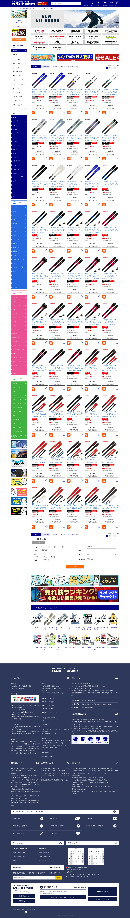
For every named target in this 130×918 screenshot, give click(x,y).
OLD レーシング (17, 63)
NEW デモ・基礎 (17, 71)
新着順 (55, 66)
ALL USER (45, 547)
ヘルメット (16, 137)
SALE (57, 557)
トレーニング (16, 185)
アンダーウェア (17, 165)
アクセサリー (16, 283)
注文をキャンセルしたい (20, 861)
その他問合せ (53, 833)
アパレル (15, 197)
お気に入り (105, 4)
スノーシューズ (17, 423)
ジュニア (66, 547)
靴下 (14, 415)
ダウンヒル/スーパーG (19, 80)
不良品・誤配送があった (46, 856)
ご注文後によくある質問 (56, 826)
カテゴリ (92, 4)
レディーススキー (17, 96)
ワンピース (16, 153)
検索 (79, 3)
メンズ (52, 547)
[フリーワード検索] (55, 554)
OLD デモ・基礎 (17, 75)
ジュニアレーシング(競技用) (18, 436)
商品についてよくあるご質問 (94, 826)
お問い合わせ (104, 891)
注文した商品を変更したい (20, 852)
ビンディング (16, 117)
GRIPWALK (35, 96)
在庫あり (45, 557)
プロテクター (16, 141)
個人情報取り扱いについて (32, 909)
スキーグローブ (17, 403)
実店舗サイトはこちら (102, 899)
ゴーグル (15, 129)
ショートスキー (17, 88)
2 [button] (109, 68)
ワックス (15, 173)
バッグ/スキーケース (18, 169)
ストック (15, 125)
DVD (14, 189)
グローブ (15, 133)
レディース (59, 547)
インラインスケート (18, 181)
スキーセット (16, 109)
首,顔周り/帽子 (16, 161)
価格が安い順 (65, 66)
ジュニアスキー (17, 100)
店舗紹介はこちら (24, 901)
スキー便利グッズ (17, 431)
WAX (14, 263)
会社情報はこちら (24, 896)
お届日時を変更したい (19, 856)
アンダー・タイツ (17, 411)
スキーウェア (16, 145)
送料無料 (52, 557)
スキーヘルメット (17, 407)
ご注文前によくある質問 (20, 826)
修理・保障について (18, 833)
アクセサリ (16, 193)
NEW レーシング (17, 59)
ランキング (98, 3)
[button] (32, 58)
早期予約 (41, 96)
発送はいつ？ (53, 818)
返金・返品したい (44, 861)
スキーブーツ (16, 121)
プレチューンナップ (18, 113)
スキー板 (28, 8)
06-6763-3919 (50, 887)
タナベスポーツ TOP (17, 8)
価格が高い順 (74, 66)
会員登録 (18, 39)
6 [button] (115, 68)
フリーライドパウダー (19, 84)
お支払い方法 (16, 818)
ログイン (18, 26)
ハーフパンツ (16, 157)
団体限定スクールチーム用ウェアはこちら (63, 897)
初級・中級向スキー (18, 105)
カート (116, 4)
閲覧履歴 (111, 3)
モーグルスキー (17, 92)
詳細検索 (86, 4)
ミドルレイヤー (17, 149)
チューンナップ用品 (18, 177)
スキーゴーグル (17, 399)
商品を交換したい (44, 852)
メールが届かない (91, 818)
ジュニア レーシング (18, 67)
